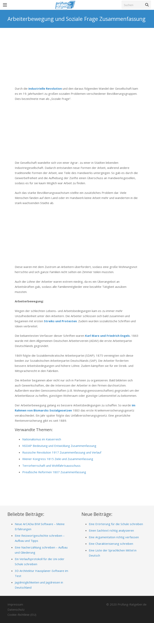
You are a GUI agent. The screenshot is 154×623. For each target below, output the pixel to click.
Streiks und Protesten (60, 321)
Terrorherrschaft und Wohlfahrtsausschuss (51, 465)
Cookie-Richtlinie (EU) (21, 615)
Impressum (15, 604)
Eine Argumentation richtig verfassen (114, 537)
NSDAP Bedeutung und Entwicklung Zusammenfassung (59, 446)
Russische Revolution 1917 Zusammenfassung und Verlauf (61, 452)
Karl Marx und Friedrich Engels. (107, 336)
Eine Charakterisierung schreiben (111, 544)
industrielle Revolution (45, 88)
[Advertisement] (77, 60)
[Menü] (5, 5)
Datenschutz (16, 609)
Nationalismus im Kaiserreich (41, 439)
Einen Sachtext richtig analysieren (111, 530)
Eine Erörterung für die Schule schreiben (116, 524)
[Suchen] (136, 5)
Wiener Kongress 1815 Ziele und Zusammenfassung (57, 459)
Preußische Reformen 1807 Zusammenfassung (54, 472)
